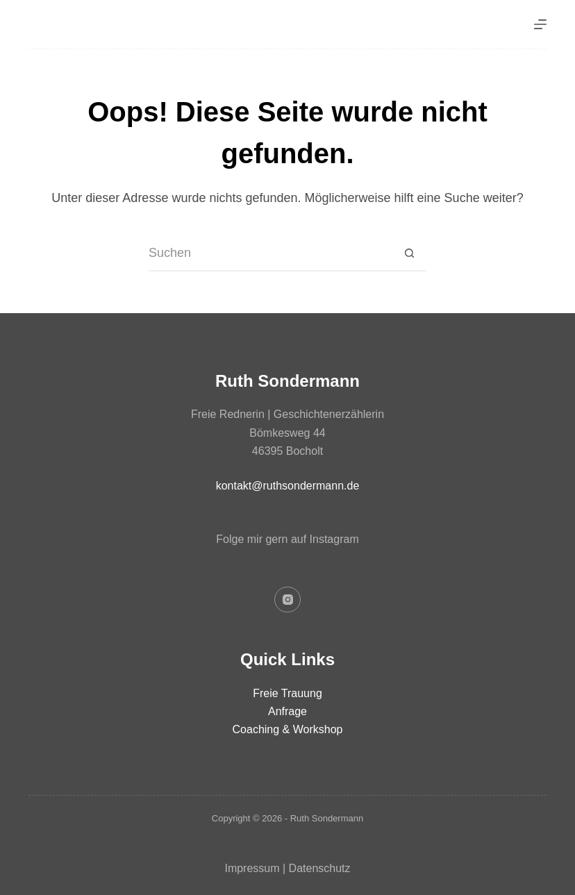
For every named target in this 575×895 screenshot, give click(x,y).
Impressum (251, 868)
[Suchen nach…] (270, 254)
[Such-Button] (409, 254)
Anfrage (287, 711)
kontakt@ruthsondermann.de (288, 486)
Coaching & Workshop (288, 729)
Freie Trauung (287, 693)
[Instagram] (287, 600)
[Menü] (540, 24)
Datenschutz (320, 868)
